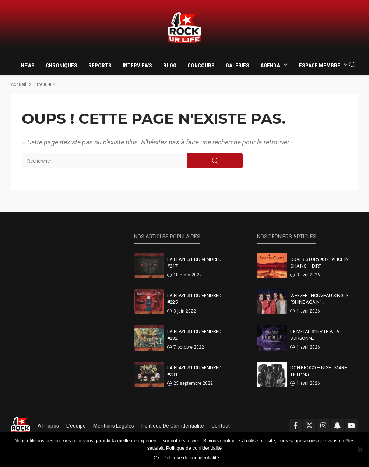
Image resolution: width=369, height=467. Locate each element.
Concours (201, 65)
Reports (100, 65)
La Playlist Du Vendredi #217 (195, 263)
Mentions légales (113, 426)
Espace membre (319, 65)
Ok (157, 457)
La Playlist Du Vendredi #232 (195, 335)
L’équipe (76, 426)
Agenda (270, 65)
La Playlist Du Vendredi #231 (195, 371)
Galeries (237, 65)
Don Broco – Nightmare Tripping (318, 371)
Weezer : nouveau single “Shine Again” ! (319, 299)
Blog (169, 65)
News (28, 65)
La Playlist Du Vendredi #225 (195, 299)
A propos (48, 426)
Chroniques (61, 65)
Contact (220, 426)
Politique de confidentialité (172, 426)
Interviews (137, 65)
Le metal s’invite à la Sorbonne (314, 335)
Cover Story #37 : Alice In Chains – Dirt (319, 263)
